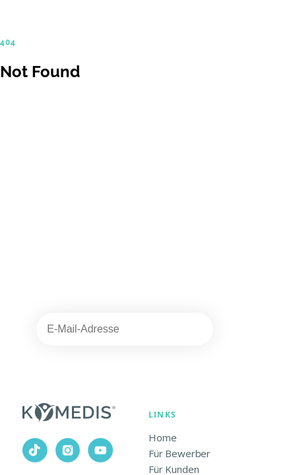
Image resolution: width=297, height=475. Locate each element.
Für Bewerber (179, 453)
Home (162, 437)
